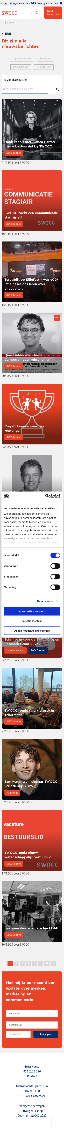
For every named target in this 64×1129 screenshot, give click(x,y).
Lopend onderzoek (15, 650)
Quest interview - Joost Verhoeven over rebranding (26, 357)
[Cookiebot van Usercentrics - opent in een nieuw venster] (45, 496)
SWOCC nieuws (13, 153)
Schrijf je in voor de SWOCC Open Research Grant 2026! (31, 641)
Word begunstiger (53, 12)
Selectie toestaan (32, 620)
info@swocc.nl (32, 1066)
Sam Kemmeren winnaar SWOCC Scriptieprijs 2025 (30, 783)
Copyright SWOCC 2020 (32, 1115)
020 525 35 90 (32, 1071)
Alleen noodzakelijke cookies (32, 630)
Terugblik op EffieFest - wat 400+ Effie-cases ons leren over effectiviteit (31, 283)
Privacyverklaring (32, 1111)
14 (47, 963)
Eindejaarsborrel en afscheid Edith (31, 928)
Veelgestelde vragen (32, 1106)
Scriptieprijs (12, 792)
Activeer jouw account (48, 3)
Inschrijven (46, 1034)
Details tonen (45, 601)
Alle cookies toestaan (32, 611)
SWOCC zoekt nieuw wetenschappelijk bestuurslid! (28, 854)
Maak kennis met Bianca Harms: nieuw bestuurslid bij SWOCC (29, 144)
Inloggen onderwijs (22, 3)
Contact (32, 1076)
